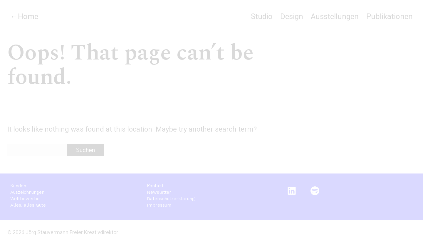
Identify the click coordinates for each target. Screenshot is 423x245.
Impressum (159, 205)
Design (291, 16)
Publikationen (389, 16)
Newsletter (159, 192)
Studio (262, 16)
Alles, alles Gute (28, 205)
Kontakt (155, 185)
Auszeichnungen (27, 192)
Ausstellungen (335, 16)
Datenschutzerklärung (171, 198)
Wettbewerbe (25, 198)
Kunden (18, 185)
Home (28, 16)
